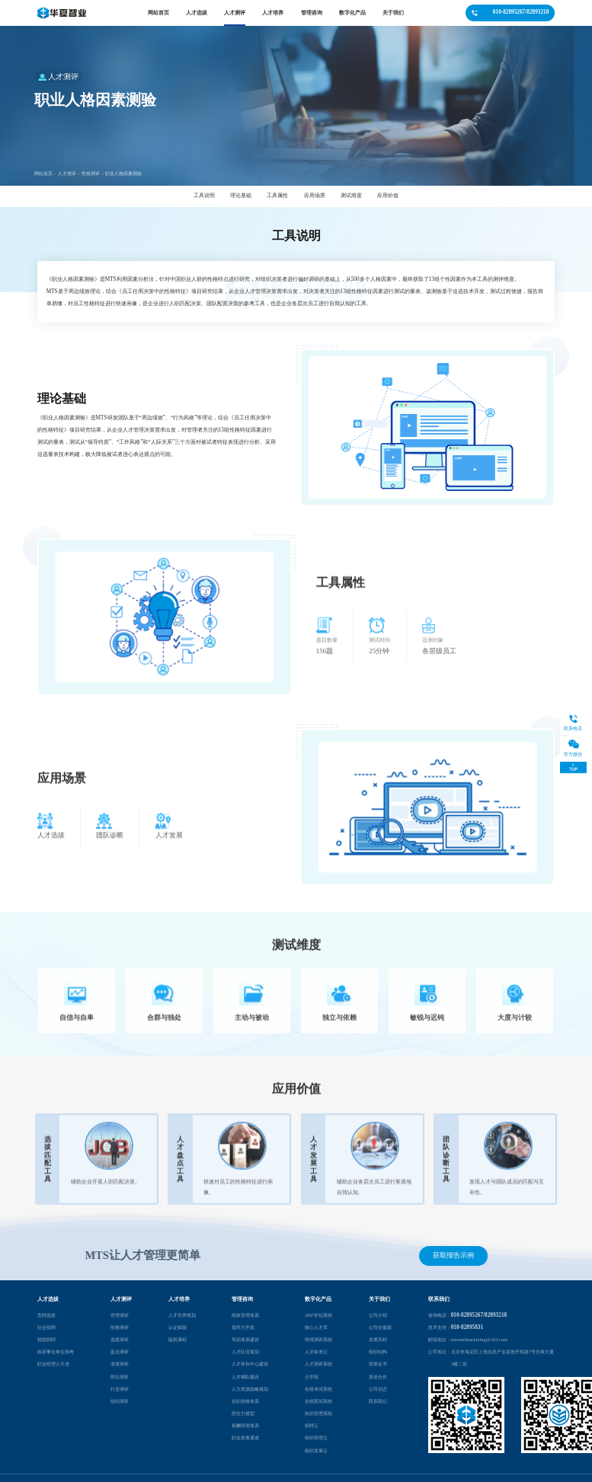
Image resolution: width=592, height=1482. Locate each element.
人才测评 (234, 12)
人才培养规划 (182, 1315)
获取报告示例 (454, 1255)
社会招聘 (46, 1327)
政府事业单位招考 (55, 1351)
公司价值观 (380, 1327)
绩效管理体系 (245, 1315)
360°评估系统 (318, 1315)
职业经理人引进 (53, 1363)
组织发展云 (316, 1449)
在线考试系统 (318, 1388)
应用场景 (314, 196)
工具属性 (277, 196)
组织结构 (378, 1351)
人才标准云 (316, 1351)
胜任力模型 (243, 1413)
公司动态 (378, 1388)
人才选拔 (196, 12)
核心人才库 (316, 1327)
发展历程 (378, 1339)
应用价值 (387, 196)
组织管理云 (316, 1437)
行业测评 (119, 1388)
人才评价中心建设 (250, 1363)
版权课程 (177, 1339)
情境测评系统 (318, 1339)
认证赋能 (177, 1327)
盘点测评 (119, 1351)
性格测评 (91, 184)
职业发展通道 (245, 1437)
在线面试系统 (318, 1401)
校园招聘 (46, 1339)
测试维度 (351, 196)
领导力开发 (243, 1327)
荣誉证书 (378, 1363)
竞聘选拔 (46, 1315)
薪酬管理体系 (245, 1425)
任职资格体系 (245, 1401)
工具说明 (204, 196)
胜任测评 (119, 1375)
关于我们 (393, 12)
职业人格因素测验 (123, 184)
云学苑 (311, 1375)
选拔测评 (119, 1339)
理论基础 (240, 196)
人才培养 (272, 12)
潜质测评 (119, 1363)
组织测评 (119, 1401)
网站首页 (158, 12)
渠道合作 (378, 1375)
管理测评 (119, 1315)
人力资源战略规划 (250, 1388)
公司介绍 (378, 1315)
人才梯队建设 (245, 1375)
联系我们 (378, 1401)
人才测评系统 (318, 1363)
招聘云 (311, 1425)
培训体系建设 (245, 1339)
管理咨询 (311, 12)
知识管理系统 (318, 1413)
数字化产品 (352, 12)
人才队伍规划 (245, 1351)
